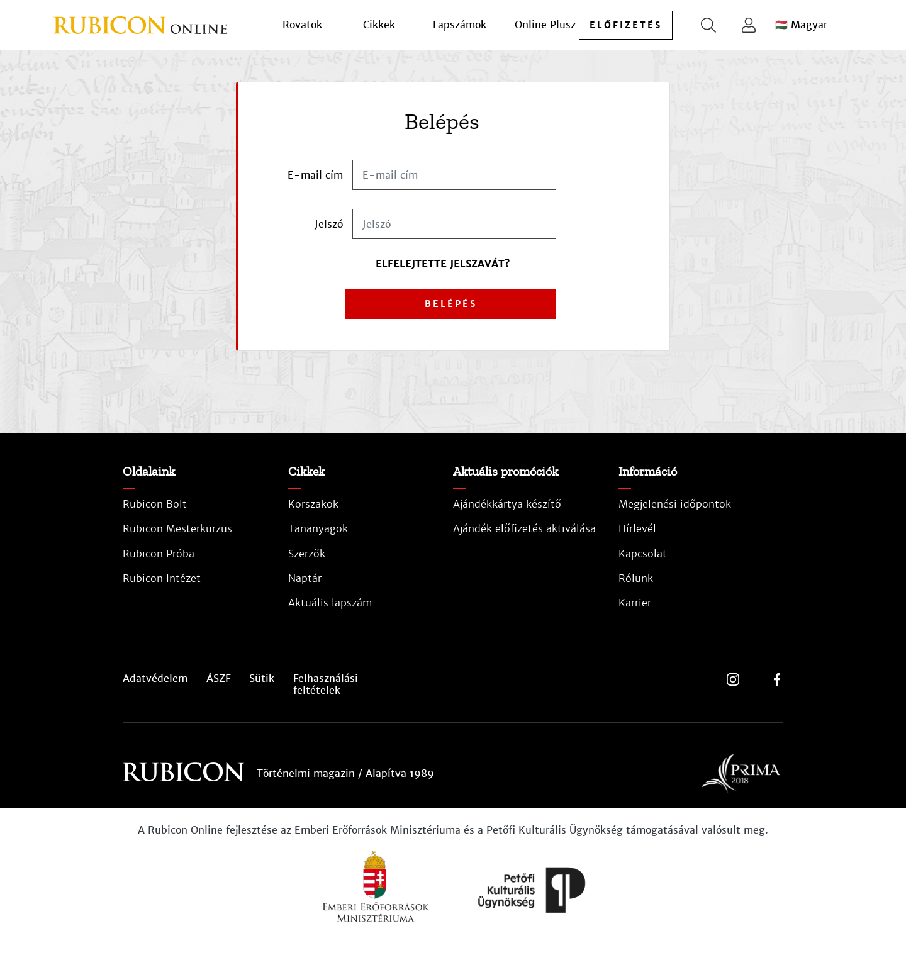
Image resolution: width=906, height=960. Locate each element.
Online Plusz (545, 24)
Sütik (261, 679)
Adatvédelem (155, 679)
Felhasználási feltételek (325, 684)
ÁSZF (218, 679)
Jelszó (329, 224)
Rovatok (302, 24)
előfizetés (626, 25)
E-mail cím (315, 175)
